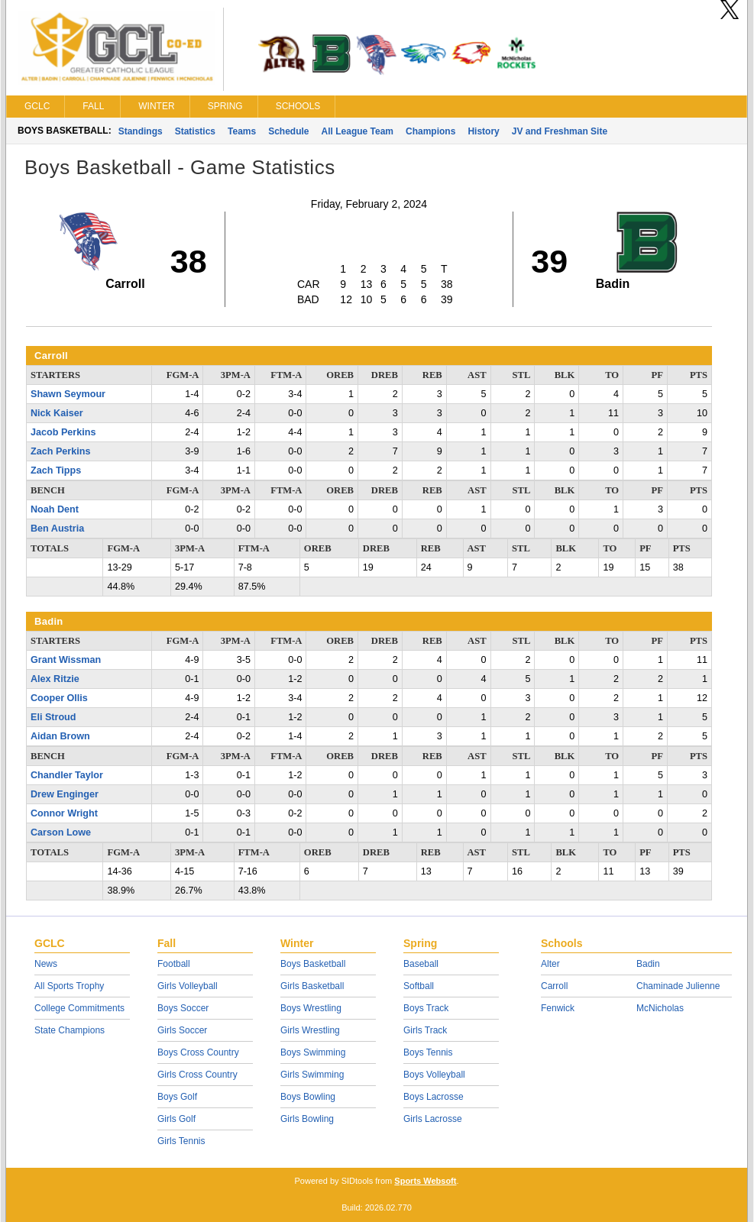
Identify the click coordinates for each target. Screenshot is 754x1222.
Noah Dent (55, 509)
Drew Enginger (65, 794)
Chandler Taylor (67, 775)
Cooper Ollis (59, 698)
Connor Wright (64, 813)
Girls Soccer (182, 1030)
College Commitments (79, 1008)
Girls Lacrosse (432, 1119)
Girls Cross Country (197, 1074)
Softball (418, 986)
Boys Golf (177, 1096)
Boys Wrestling (310, 1008)
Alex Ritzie (55, 679)
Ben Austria (57, 528)
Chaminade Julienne (678, 986)
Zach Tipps (56, 470)
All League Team (357, 131)
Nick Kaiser (57, 413)
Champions (430, 131)
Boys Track (425, 1008)
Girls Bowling (307, 1119)
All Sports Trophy (69, 986)
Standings (140, 131)
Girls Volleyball (187, 986)
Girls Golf (176, 1119)
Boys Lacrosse (433, 1096)
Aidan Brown (60, 736)
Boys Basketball (312, 964)
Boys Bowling (307, 1096)
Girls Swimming (312, 1074)
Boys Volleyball (434, 1074)
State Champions (69, 1030)
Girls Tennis (181, 1141)
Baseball (420, 964)
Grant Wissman (66, 660)
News (45, 964)
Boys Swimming (312, 1052)
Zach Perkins (60, 451)
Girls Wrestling (310, 1030)
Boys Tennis (427, 1052)
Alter (550, 964)
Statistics (195, 131)
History (483, 131)
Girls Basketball (312, 986)
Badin (648, 964)
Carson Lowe (61, 832)
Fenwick (557, 1008)
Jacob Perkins (63, 432)
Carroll (554, 986)
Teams (242, 131)
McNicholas (660, 1008)
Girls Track (425, 1030)
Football (173, 964)
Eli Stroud (53, 717)
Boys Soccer (183, 1008)
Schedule (288, 131)
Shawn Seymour (68, 394)
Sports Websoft (425, 1180)
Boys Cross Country (198, 1052)
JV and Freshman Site (559, 131)
